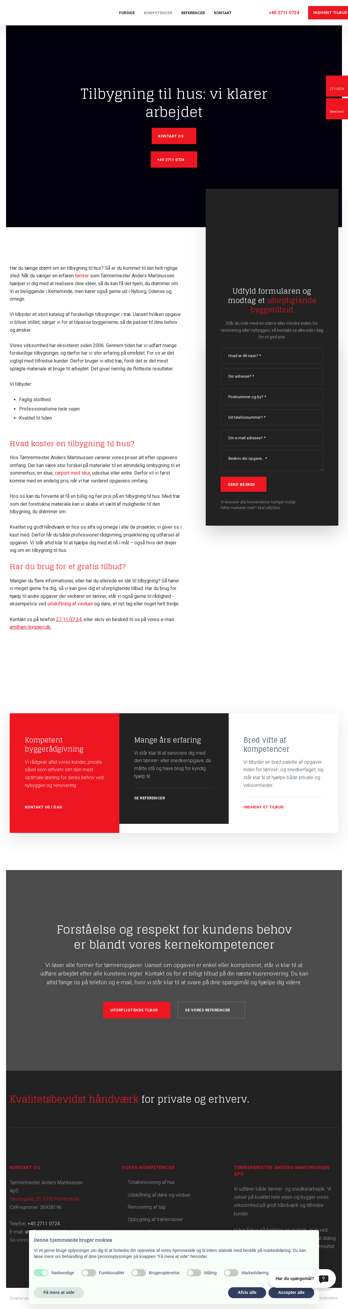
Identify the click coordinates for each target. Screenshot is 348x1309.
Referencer (193, 13)
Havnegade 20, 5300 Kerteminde (44, 1199)
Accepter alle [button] (291, 1292)
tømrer (82, 276)
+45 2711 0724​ (171, 159)
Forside (127, 13)
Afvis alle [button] (247, 1292)
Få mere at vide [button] (59, 1292)
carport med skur (72, 473)
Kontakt (223, 13)
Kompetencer (158, 13)
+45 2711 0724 (43, 1224)
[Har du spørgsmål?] (302, 1278)
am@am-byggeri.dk (30, 627)
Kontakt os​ (170, 136)
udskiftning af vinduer (70, 604)
